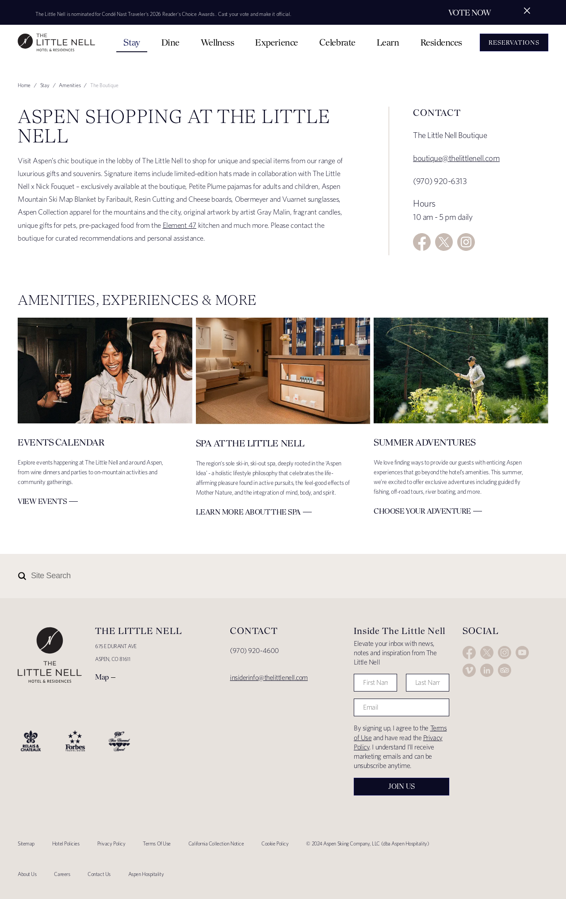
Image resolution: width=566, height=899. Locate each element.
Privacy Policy (111, 843)
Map (102, 676)
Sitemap (26, 843)
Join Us (401, 786)
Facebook (422, 242)
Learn (388, 42)
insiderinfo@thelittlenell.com (269, 677)
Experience (276, 42)
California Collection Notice (216, 843)
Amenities (69, 85)
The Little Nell (56, 42)
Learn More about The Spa (248, 511)
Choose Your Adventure (422, 511)
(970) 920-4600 (254, 650)
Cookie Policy (274, 843)
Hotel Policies (66, 843)
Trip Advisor (504, 670)
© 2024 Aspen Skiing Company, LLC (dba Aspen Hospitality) (367, 843)
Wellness (217, 42)
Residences (442, 42)
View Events (42, 501)
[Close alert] (527, 10)
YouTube (522, 652)
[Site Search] (244, 576)
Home (24, 85)
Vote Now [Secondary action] (469, 13)
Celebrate (337, 42)
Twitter (444, 242)
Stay (131, 42)
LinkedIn (486, 670)
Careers (62, 874)
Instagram (466, 242)
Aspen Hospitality (146, 874)
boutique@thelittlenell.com (456, 158)
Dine (170, 42)
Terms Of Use (157, 843)
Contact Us (99, 874)
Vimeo (469, 670)
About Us (27, 874)
